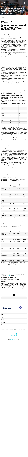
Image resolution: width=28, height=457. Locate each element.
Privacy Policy (12, 339)
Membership (14, 319)
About (14, 314)
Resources (14, 322)
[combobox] (14, 298)
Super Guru (8, 275)
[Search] (26, 297)
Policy (14, 321)
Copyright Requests (21, 339)
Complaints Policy (16, 339)
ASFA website (24, 271)
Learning (14, 317)
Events (14, 316)
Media (14, 324)
